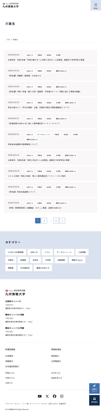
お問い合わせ (53, 403)
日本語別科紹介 (12, 366)
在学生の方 (55, 373)
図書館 (23, 260)
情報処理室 (56, 349)
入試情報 (82, 252)
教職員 (11, 268)
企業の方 (9, 383)
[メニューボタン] (95, 5)
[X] (47, 396)
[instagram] (61, 396)
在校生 (35, 260)
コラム (47, 252)
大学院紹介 (56, 361)
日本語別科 (25, 268)
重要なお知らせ (42, 268)
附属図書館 (10, 349)
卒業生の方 (9, 378)
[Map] (28, 308)
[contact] (54, 396)
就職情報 (61, 260)
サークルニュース (64, 252)
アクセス (44, 403)
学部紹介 (9, 361)
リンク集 (25, 403)
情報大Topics (77, 260)
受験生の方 (9, 373)
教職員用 (62, 403)
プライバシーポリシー (13, 403)
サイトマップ (34, 403)
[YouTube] (40, 396)
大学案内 (9, 356)
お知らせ (34, 252)
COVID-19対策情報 (15, 252)
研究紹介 (55, 356)
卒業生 (11, 260)
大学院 (48, 260)
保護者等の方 (56, 378)
